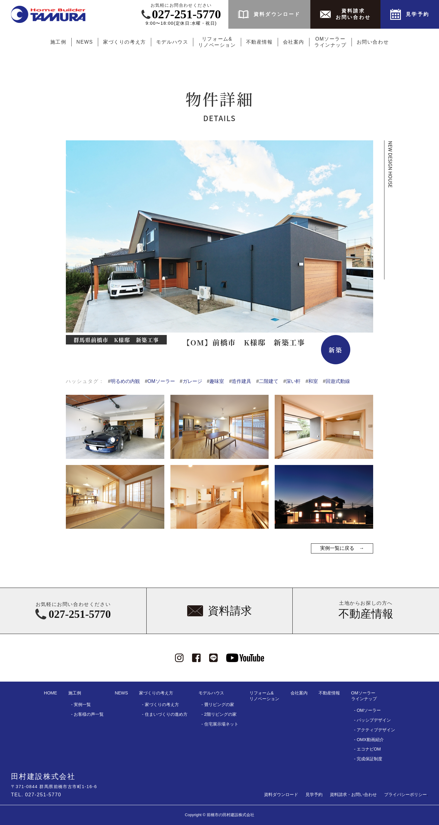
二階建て (267, 381)
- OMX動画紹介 (369, 739)
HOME (50, 692)
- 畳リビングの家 (218, 704)
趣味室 (215, 381)
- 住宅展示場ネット (220, 724)
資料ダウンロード (281, 794)
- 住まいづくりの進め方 (164, 714)
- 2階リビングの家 (219, 714)
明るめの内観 (124, 381)
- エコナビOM (367, 749)
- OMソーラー (367, 710)
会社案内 (293, 42)
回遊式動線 (336, 381)
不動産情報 (259, 42)
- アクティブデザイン (374, 729)
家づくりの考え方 (124, 42)
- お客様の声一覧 (87, 714)
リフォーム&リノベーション (217, 42)
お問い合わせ (373, 42)
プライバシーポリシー (405, 794)
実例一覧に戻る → (342, 548)
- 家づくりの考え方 (160, 704)
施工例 (58, 42)
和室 (311, 381)
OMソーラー (160, 381)
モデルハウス (172, 42)
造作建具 (240, 381)
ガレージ (191, 381)
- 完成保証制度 (368, 758)
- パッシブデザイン (372, 720)
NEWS (85, 42)
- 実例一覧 (81, 704)
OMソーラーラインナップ (330, 42)
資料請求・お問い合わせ (353, 794)
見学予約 (314, 794)
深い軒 (292, 381)
